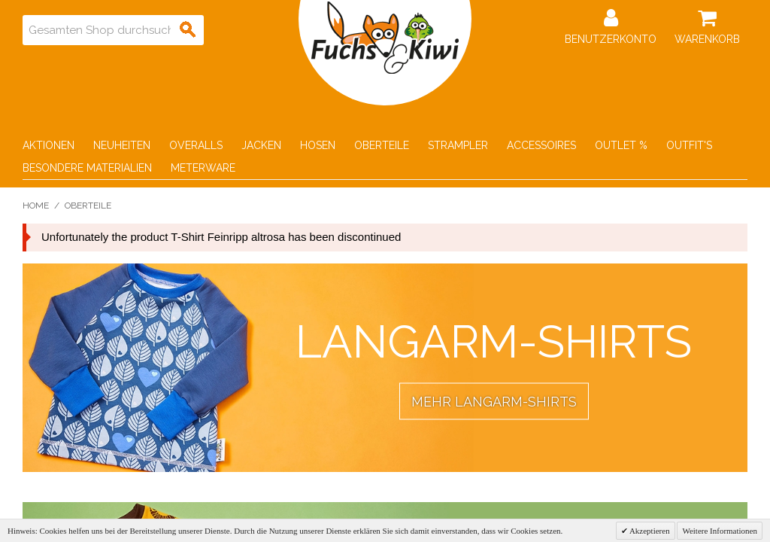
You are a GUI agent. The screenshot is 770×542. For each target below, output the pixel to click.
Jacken (261, 145)
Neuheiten (121, 145)
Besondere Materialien (87, 168)
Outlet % (621, 145)
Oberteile (381, 145)
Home (36, 205)
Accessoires (541, 145)
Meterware (203, 168)
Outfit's (689, 145)
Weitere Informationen (719, 530)
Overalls (196, 145)
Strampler (458, 145)
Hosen (317, 145)
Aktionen (48, 145)
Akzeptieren (649, 530)
